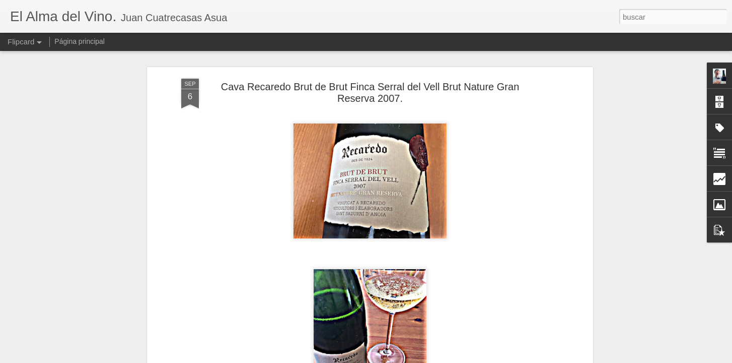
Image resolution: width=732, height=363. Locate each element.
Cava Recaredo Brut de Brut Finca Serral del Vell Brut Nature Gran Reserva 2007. (370, 92)
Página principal (79, 41)
